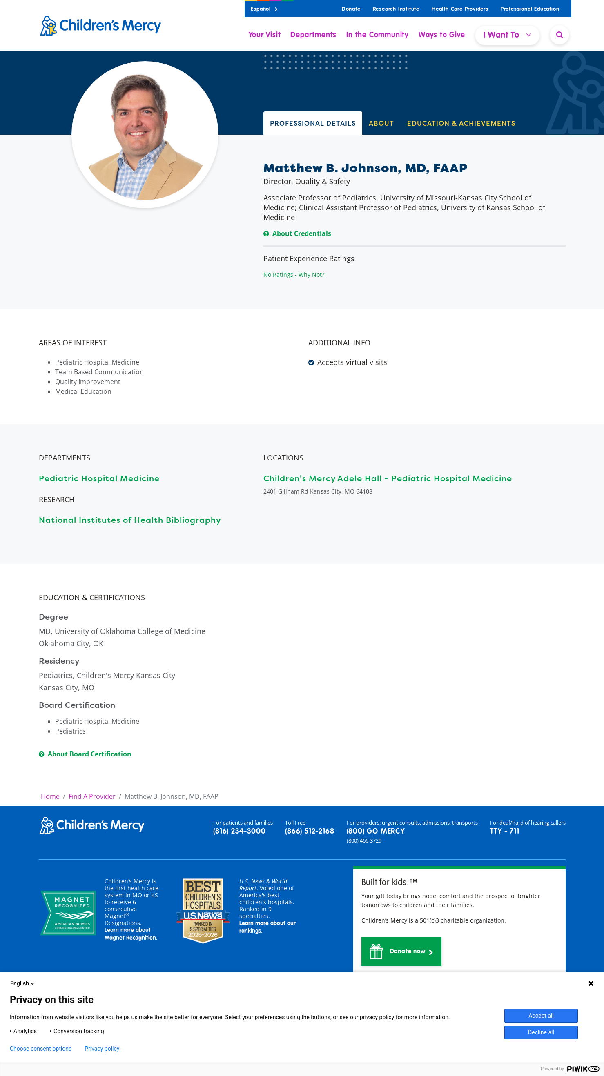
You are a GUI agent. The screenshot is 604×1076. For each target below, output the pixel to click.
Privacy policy (102, 1048)
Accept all (541, 1015)
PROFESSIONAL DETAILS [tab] (313, 123)
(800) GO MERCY (376, 831)
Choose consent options (40, 1048)
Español (264, 9)
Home (50, 796)
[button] (401, 951)
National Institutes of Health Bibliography (130, 519)
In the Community (377, 35)
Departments (313, 35)
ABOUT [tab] (381, 123)
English (23, 983)
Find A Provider (92, 796)
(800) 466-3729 (364, 840)
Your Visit (265, 35)
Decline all (541, 1032)
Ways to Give (442, 35)
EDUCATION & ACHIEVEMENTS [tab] (461, 123)
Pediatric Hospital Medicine (99, 478)
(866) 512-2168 (309, 831)
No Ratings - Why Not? (293, 274)
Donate (351, 9)
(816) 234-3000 (239, 831)
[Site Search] (559, 34)
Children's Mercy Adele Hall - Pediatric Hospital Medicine (387, 478)
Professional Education (530, 9)
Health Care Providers (460, 9)
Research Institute (396, 9)
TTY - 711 (504, 831)
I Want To (508, 35)
